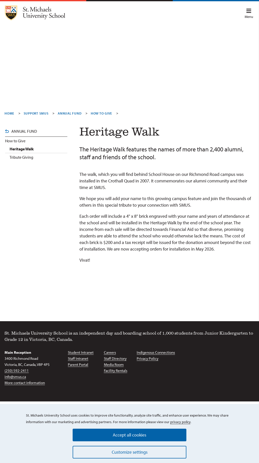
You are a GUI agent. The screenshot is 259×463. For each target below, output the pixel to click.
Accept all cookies (129, 435)
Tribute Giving (21, 157)
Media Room (114, 364)
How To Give (101, 113)
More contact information (25, 382)
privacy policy (180, 422)
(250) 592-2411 (17, 370)
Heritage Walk (22, 148)
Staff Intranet (78, 358)
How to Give (15, 140)
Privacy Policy (147, 358)
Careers (110, 352)
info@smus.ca (15, 376)
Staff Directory (115, 358)
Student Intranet (81, 352)
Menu (249, 13)
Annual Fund (69, 113)
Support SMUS (36, 113)
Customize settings (130, 452)
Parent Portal (78, 364)
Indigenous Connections (156, 352)
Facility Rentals (115, 370)
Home (9, 113)
